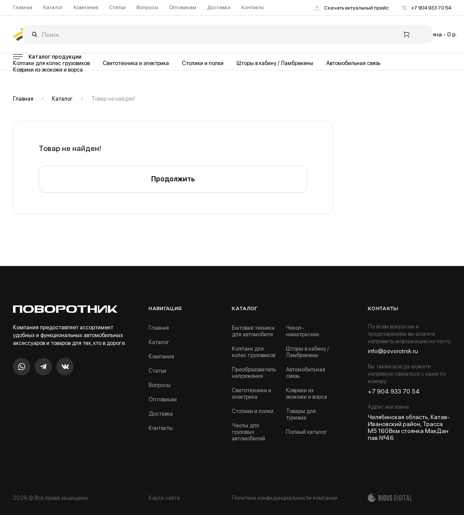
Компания (86, 7)
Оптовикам (182, 7)
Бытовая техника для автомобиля (253, 331)
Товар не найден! (113, 98)
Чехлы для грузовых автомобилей (248, 432)
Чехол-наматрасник (302, 331)
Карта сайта (164, 498)
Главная (22, 7)
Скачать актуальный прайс (352, 8)
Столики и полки (203, 63)
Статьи (117, 7)
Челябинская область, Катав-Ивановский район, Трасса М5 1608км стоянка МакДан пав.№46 (409, 427)
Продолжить (173, 179)
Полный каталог (306, 432)
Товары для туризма (301, 414)
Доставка (218, 7)
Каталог (53, 7)
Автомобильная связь (353, 63)
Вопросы (147, 7)
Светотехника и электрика (136, 63)
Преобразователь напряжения (254, 372)
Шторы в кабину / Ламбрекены (275, 63)
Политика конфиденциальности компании (284, 498)
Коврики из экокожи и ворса (48, 69)
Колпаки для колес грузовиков (51, 63)
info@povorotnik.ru (393, 351)
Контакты (252, 7)
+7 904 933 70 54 (426, 8)
